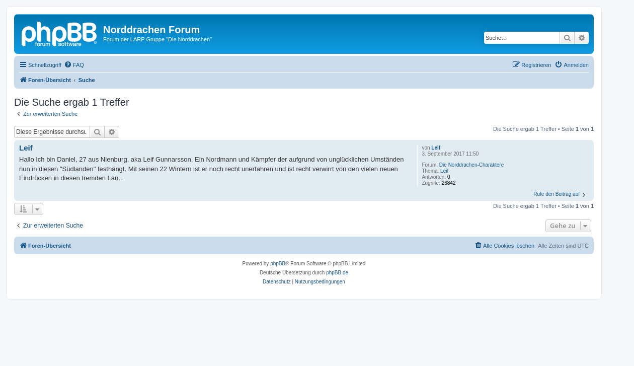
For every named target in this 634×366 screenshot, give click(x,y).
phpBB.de (337, 272)
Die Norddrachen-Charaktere (471, 165)
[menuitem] (74, 65)
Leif (435, 148)
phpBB (277, 263)
